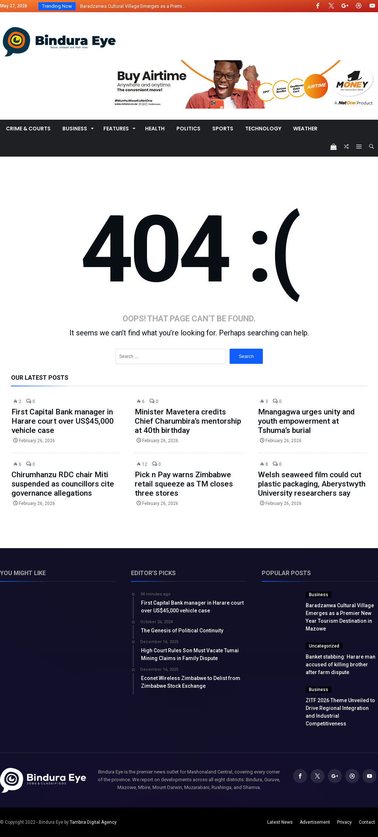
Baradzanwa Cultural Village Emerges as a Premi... (131, 6)
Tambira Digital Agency (93, 822)
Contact (367, 822)
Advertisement (315, 822)
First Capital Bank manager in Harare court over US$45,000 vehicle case (62, 421)
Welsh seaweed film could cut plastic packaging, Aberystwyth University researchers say (311, 484)
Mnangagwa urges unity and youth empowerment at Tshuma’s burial (306, 421)
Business (318, 594)
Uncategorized (324, 646)
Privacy (344, 822)
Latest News (280, 822)
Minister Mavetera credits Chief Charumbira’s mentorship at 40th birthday (188, 421)
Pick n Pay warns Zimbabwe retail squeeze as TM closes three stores (184, 484)
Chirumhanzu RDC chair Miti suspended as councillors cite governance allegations (62, 484)
